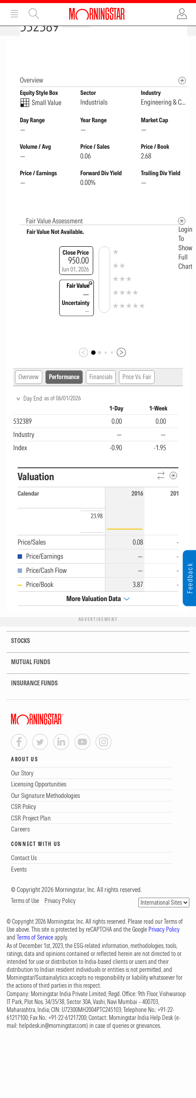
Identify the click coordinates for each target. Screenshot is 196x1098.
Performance (64, 392)
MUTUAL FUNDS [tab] (25, 677)
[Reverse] (161, 491)
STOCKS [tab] (15, 656)
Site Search (34, 13)
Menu (14, 13)
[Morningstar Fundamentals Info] (182, 96)
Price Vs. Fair (136, 392)
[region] (95, 445)
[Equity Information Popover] (182, 49)
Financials (100, 392)
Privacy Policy (60, 916)
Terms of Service (35, 953)
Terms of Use (25, 916)
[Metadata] (182, 236)
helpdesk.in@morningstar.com (52, 1041)
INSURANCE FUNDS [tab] (29, 699)
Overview (28, 392)
